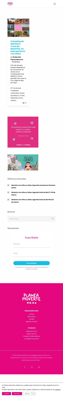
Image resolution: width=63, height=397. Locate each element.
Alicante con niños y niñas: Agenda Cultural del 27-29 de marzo (33, 193)
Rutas (21, 98)
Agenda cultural (31, 322)
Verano (13, 100)
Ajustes (27, 393)
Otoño (22, 96)
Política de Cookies (45, 358)
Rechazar (17, 393)
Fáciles (21, 93)
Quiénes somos (31, 331)
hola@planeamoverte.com (40, 355)
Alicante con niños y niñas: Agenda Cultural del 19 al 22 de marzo (32, 201)
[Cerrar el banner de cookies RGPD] (33, 393)
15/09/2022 (16, 62)
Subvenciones (15, 358)
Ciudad (31, 319)
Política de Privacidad (29, 358)
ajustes (57, 390)
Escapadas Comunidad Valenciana (16, 90)
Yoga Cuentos (31, 334)
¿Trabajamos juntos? (31, 339)
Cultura (31, 314)
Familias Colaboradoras (31, 336)
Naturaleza (15, 96)
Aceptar (6, 393)
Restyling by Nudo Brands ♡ (31, 360)
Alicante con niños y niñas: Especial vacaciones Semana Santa (33, 186)
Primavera (14, 98)
